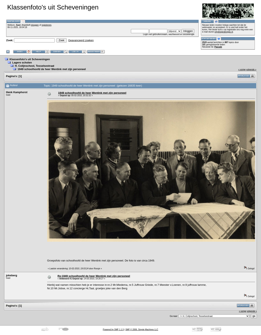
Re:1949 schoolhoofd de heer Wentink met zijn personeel (94, 276)
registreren (46, 25)
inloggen (35, 25)
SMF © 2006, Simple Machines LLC (141, 329)
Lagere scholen (22, 62)
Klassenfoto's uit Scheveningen (29, 59)
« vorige (242, 69)
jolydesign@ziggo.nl (224, 32)
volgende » (251, 69)
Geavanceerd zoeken (81, 40)
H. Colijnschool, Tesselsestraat (34, 65)
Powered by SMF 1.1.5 (113, 329)
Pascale (218, 47)
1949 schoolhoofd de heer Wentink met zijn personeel (51, 69)
